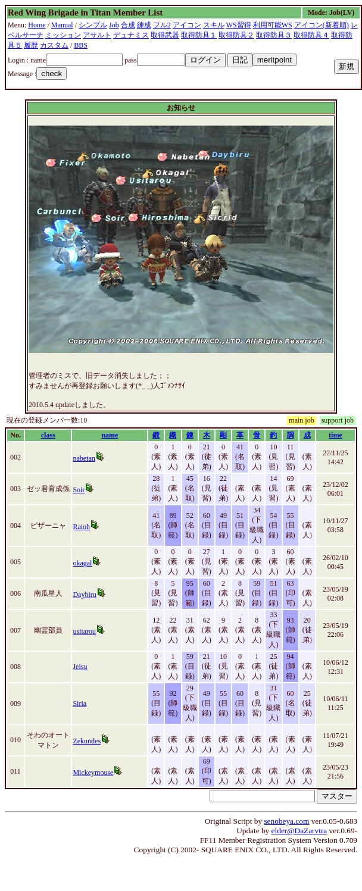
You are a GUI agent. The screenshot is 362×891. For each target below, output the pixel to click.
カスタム (54, 45)
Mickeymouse (93, 772)
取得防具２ (236, 35)
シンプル (93, 25)
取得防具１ (199, 35)
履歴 (31, 45)
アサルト (97, 35)
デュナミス (131, 35)
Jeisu (80, 666)
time (335, 435)
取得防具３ (274, 35)
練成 (144, 25)
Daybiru (84, 594)
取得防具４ (311, 35)
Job (114, 25)
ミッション (63, 35)
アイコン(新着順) (321, 25)
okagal (82, 563)
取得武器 (165, 35)
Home (36, 25)
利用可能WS (272, 25)
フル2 (162, 25)
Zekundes (87, 741)
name (109, 435)
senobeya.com (286, 821)
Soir (79, 490)
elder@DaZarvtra (299, 830)
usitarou (84, 631)
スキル (213, 25)
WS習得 (238, 25)
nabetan (84, 458)
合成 (128, 25)
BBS (81, 45)
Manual (62, 25)
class (48, 435)
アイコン (187, 25)
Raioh (81, 527)
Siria (79, 703)
